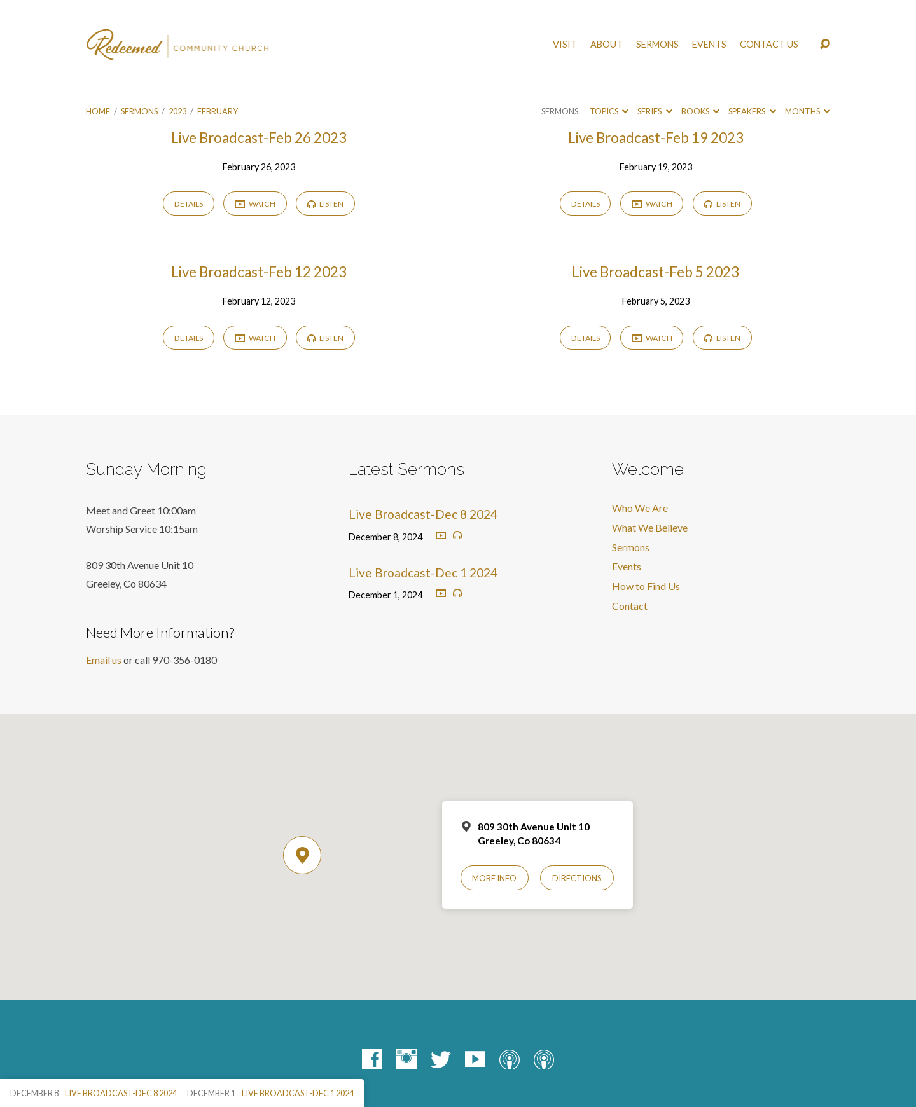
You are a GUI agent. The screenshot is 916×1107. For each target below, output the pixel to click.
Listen (325, 204)
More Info (494, 878)
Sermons (657, 44)
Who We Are (640, 508)
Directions (577, 878)
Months (807, 111)
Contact (630, 606)
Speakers (751, 111)
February (217, 111)
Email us (103, 660)
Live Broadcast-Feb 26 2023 (259, 137)
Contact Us (769, 44)
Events (709, 44)
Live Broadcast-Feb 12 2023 (259, 271)
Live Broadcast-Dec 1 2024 (423, 572)
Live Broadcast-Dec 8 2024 (423, 514)
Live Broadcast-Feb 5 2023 (655, 271)
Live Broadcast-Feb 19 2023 (656, 137)
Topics (609, 111)
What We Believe (650, 527)
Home (98, 111)
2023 (177, 111)
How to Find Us (646, 586)
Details (188, 204)
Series (654, 111)
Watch (255, 204)
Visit (565, 44)
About (606, 44)
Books (700, 111)
